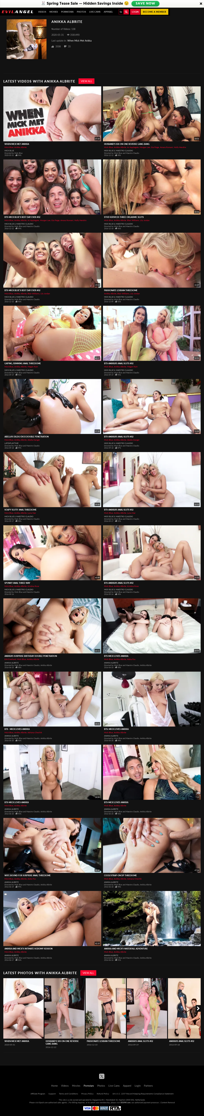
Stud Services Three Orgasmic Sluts (124, 217)
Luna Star (32, 513)
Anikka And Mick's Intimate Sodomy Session (28, 948)
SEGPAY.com (125, 1102)
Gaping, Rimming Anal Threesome (22, 363)
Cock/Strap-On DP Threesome (120, 875)
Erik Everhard (10, 659)
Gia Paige (155, 147)
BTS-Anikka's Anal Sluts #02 (118, 363)
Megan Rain (33, 366)
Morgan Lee (145, 147)
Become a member (154, 11)
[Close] (201, 4)
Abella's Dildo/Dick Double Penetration (26, 436)
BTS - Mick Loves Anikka (17, 729)
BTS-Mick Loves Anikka (116, 656)
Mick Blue (8, 147)
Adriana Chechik (35, 732)
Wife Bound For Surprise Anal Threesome (27, 875)
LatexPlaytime (11, 443)
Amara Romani (166, 147)
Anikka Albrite (20, 147)
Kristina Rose (33, 586)
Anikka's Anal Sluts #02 (140, 1041)
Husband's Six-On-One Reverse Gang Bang (127, 144)
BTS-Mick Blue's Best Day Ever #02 (22, 217)
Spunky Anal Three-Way (17, 583)
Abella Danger (34, 440)
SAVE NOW (145, 3)
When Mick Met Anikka (79, 40)
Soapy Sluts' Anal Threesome (20, 510)
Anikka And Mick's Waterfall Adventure (126, 948)
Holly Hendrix (180, 147)
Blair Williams (133, 220)
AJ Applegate (133, 147)
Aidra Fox (131, 659)
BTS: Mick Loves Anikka (116, 729)
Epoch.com (43, 1102)
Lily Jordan (145, 220)
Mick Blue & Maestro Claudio (118, 150)
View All (86, 81)
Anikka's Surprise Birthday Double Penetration (30, 656)
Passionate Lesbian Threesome (120, 290)
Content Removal (168, 1102)
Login (135, 11)
